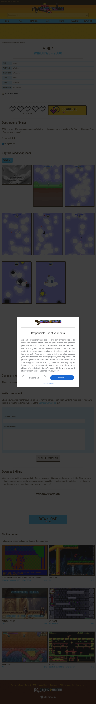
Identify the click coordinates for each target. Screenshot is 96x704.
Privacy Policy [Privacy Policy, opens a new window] (54, 370)
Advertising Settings (37, 368)
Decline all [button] (34, 377)
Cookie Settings (40, 370)
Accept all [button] (62, 377)
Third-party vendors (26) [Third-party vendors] (46, 354)
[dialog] (48, 352)
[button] (48, 383)
